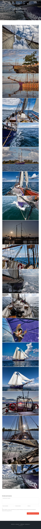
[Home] (16, 11)
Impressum (22, 524)
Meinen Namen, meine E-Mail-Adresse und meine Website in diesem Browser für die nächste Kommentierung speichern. (19, 510)
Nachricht (18, 524)
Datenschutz (27, 524)
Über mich (13, 524)
